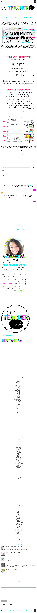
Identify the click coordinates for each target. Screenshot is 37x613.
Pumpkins (18, 487)
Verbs (18, 528)
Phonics (18, 479)
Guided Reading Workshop (18, 437)
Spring (18, 505)
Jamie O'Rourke (18, 442)
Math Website (18, 457)
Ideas (18, 440)
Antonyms (18, 379)
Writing (18, 538)
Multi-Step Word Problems (18, 463)
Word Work (18, 536)
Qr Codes (18, 488)
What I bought (18, 533)
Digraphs (18, 408)
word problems (18, 535)
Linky (18, 446)
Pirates (18, 482)
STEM (18, 511)
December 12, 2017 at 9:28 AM (8, 193)
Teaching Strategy (18, 516)
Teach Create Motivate (9, 610)
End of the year (18, 418)
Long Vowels (18, 450)
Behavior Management (18, 385)
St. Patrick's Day (18, 507)
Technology (18, 517)
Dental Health (18, 406)
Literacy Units (18, 448)
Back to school (18, 382)
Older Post (33, 170)
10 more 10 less (18, 374)
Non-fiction (18, 469)
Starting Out (18, 508)
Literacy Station (18, 447)
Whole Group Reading (18, 534)
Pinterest (18, 481)
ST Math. (34, 147)
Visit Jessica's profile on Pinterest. (6, 335)
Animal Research (18, 378)
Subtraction (18, 512)
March (18, 453)
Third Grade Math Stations (18, 525)
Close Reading (18, 401)
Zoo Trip (18, 540)
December (18, 405)
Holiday (18, 439)
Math (18, 454)
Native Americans (18, 466)
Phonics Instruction (18, 480)
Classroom (18, 397)
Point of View (18, 483)
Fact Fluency (18, 420)
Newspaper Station (18, 468)
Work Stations (18, 537)
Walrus (18, 531)
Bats (18, 384)
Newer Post (4, 170)
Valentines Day (18, 527)
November (18, 470)
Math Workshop (18, 458)
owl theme (18, 475)
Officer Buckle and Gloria (18, 473)
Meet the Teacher (18, 459)
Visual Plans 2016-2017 (18, 530)
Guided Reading (18, 436)
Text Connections (18, 519)
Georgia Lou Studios (27, 610)
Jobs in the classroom (18, 444)
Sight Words (18, 503)
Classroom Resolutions (18, 400)
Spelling (18, 504)
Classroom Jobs (18, 398)
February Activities (18, 423)
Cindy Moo (18, 396)
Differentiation (18, 407)
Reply (35, 190)
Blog (18, 387)
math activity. (19, 117)
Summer (18, 513)
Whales (18, 532)
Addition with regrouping (18, 377)
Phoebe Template (16, 610)
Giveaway (18, 432)
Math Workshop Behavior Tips (18, 160)
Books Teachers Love (18, 390)
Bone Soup (18, 388)
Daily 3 (18, 404)
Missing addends (18, 460)
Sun (18, 514)
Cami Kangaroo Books (18, 392)
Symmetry (18, 515)
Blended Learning (18, 386)
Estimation (18, 419)
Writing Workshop (18, 539)
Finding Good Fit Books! (11, 569)
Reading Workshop (18, 498)
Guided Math (18, 435)
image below (10, 116)
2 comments (4, 167)
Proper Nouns (18, 486)
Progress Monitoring (18, 485)
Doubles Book (18, 412)
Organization (18, 474)
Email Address (4, 585)
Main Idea (18, 451)
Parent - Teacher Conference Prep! (13, 546)
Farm (18, 422)
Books (18, 389)
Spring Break (18, 506)
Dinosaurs (18, 409)
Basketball (18, 383)
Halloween (18, 438)
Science (18, 502)
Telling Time (18, 518)
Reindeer (18, 499)
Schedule (18, 501)
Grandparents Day (18, 434)
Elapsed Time (18, 417)
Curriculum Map (18, 403)
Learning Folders (18, 445)
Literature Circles (18, 449)
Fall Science (18, 421)
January (18, 443)
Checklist (18, 394)
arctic (18, 380)
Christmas (18, 395)
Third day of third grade (18, 522)
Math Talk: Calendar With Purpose (18, 163)
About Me (18, 376)
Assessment (19, 381)
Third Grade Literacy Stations (18, 524)
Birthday (2, 596)
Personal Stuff (18, 477)
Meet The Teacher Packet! (11, 563)
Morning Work (18, 462)
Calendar (18, 391)
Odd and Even (18, 472)
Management (18, 452)
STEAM (18, 509)
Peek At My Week (18, 476)
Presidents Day (18, 484)
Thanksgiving (18, 520)
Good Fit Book (18, 433)
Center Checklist (18, 393)
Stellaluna (18, 510)
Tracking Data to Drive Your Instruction (18, 158)
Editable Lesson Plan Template (18, 415)
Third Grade (18, 523)
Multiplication (18, 464)
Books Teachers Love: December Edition (14, 552)
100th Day (18, 375)
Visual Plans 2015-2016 (18, 529)
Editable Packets (18, 416)
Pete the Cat (18, 478)
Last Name (3, 592)
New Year (18, 467)
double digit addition (18, 411)
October (18, 471)
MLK (18, 461)
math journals (18, 455)
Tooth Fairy (18, 526)
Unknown (5, 192)
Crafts (18, 402)
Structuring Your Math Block (18, 156)
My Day (18, 465)
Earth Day (18, 414)
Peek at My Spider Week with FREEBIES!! (14, 558)
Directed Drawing (18, 410)
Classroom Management (18, 399)
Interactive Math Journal (18, 441)
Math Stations (18, 456)
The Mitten (18, 521)
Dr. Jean (18, 413)
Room (18, 500)
